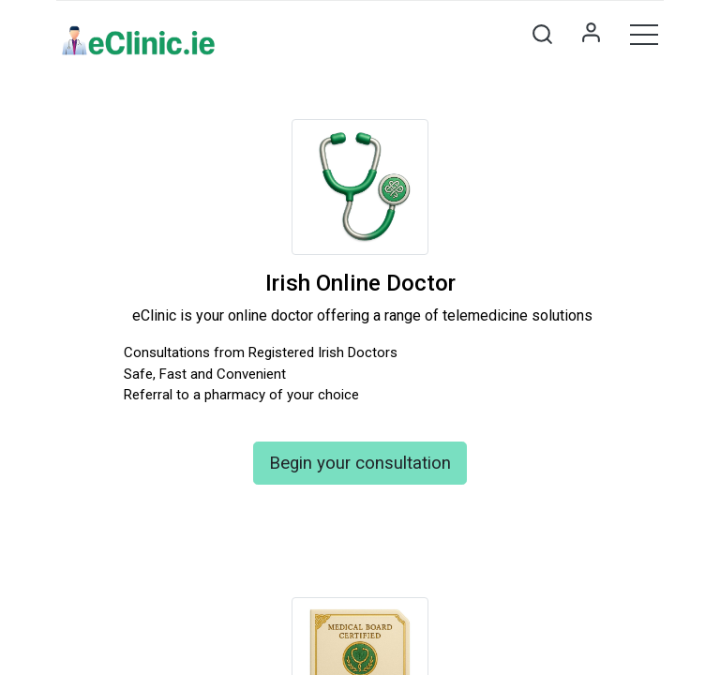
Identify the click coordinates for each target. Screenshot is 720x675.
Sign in (590, 33)
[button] (542, 33)
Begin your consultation (360, 463)
